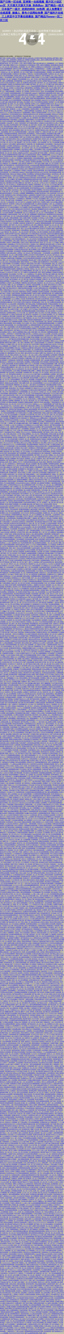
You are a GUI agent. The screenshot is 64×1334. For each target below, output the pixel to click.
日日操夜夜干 (60, 653)
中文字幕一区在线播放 (39, 198)
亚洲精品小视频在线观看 (24, 158)
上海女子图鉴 (37, 799)
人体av (19, 1270)
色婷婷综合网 (16, 1175)
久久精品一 (33, 722)
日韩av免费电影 (17, 116)
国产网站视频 (18, 773)
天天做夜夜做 (49, 557)
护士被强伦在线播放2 (41, 204)
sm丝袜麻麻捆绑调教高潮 (28, 70)
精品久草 (21, 416)
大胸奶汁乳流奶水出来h (41, 1210)
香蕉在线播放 (42, 1161)
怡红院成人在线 (31, 1052)
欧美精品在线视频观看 (27, 455)
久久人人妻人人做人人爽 (50, 319)
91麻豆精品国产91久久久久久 (35, 411)
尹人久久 (49, 205)
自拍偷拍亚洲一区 (9, 962)
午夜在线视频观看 (32, 1140)
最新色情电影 (13, 393)
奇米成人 (14, 435)
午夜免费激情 (31, 1198)
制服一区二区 (17, 904)
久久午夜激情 (34, 1017)
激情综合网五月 (21, 144)
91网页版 (33, 483)
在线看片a (61, 1180)
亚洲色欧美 (20, 1154)
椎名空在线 (53, 326)
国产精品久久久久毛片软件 (17, 679)
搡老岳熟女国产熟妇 (14, 939)
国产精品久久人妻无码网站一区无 (16, 107)
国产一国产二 (29, 562)
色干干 (48, 182)
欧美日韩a (51, 488)
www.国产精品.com (41, 1254)
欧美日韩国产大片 (42, 1013)
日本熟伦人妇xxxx (38, 334)
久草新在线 (33, 815)
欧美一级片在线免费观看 (40, 356)
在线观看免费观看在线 (46, 1046)
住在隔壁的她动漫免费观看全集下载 (36, 792)
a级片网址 (42, 593)
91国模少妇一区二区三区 (50, 513)
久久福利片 (46, 500)
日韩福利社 (25, 68)
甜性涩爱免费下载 (45, 976)
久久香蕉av (58, 780)
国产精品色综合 (43, 409)
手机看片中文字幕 (42, 235)
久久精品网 (22, 414)
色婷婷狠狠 (17, 160)
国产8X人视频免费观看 (35, 769)
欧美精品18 (23, 65)
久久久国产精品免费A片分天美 (32, 81)
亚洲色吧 (12, 204)
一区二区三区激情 (5, 286)
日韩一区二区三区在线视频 (51, 379)
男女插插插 (21, 528)
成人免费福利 (16, 283)
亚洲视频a (37, 88)
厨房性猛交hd (45, 751)
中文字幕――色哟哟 (7, 423)
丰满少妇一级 (21, 1113)
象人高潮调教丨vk (30, 644)
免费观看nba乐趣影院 (35, 246)
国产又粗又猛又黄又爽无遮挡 (21, 77)
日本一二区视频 (29, 816)
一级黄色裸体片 (21, 1066)
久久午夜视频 (54, 147)
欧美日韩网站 (43, 811)
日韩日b (55, 1117)
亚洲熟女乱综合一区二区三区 (14, 630)
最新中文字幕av (41, 70)
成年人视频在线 (39, 225)
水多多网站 (45, 767)
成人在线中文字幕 (13, 309)
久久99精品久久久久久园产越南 (19, 1141)
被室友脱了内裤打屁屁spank (50, 982)
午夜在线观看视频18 (32, 657)
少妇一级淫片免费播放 (46, 860)
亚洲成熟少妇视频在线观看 (32, 360)
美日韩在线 (47, 1245)
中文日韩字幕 (30, 414)
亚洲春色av (7, 576)
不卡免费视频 (38, 931)
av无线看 (26, 307)
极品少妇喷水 (24, 811)
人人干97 (16, 105)
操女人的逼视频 (36, 100)
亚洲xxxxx (15, 1073)
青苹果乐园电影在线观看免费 (31, 586)
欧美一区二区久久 (13, 588)
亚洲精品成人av (56, 346)
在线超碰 (25, 1180)
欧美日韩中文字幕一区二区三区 (44, 662)
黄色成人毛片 (44, 1038)
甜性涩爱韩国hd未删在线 (20, 1231)
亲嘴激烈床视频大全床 (47, 103)
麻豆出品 (13, 174)
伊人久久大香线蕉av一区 (11, 351)
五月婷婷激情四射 (37, 186)
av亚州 (11, 506)
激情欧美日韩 (51, 1161)
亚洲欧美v (16, 669)
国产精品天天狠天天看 (33, 664)
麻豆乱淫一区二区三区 (54, 353)
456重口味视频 (10, 1306)
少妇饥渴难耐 (4, 393)
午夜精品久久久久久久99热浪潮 (39, 151)
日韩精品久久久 (15, 281)
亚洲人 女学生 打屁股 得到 (47, 660)
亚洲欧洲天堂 (50, 780)
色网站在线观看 (40, 702)
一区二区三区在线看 (31, 1282)
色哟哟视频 (3, 550)
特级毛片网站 (37, 753)
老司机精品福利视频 (30, 175)
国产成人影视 (25, 1194)
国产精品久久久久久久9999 (10, 1305)
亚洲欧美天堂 (30, 223)
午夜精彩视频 (31, 725)
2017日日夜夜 (4, 418)
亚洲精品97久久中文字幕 (40, 604)
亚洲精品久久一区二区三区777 (22, 797)
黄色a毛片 (29, 611)
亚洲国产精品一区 (56, 857)
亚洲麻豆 (14, 79)
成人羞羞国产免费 (58, 72)
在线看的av (30, 274)
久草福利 (9, 283)
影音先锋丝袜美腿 (57, 221)
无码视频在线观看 (10, 697)
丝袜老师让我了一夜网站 (51, 1066)
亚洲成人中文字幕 (29, 321)
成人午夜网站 (24, 1305)
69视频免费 (31, 1157)
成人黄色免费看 (34, 226)
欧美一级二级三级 (53, 1090)
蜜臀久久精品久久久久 (22, 887)
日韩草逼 (45, 246)
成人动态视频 (4, 198)
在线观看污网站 (50, 200)
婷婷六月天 (28, 363)
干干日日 (54, 456)
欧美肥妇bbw (5, 1299)
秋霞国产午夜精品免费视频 (11, 1280)
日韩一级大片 (50, 593)
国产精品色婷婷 (43, 757)
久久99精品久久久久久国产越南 (33, 425)
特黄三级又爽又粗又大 (39, 63)
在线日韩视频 (6, 263)
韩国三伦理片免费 (10, 585)
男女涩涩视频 (4, 100)
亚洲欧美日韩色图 (44, 541)
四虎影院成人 (56, 318)
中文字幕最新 (24, 207)
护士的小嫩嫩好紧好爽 (30, 286)
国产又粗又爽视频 (42, 437)
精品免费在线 (20, 1117)
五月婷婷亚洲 (4, 314)
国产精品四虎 (16, 722)
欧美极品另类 (15, 390)
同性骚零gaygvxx (25, 177)
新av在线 (25, 116)
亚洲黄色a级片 (59, 530)
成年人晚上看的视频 (32, 532)
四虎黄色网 (24, 346)
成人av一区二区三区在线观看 (27, 126)
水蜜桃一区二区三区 (24, 393)
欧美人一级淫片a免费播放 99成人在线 (19, 332)
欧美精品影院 (14, 125)
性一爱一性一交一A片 (50, 613)
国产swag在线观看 (8, 651)
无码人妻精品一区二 (6, 311)
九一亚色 (15, 123)
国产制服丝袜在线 (21, 297)
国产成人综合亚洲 (38, 746)
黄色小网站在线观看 (6, 323)
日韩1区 (53, 781)
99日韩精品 (8, 1183)
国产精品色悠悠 (35, 699)
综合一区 (39, 750)
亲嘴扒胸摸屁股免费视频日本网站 (32, 974)
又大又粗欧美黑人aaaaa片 (30, 93)
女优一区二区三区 (10, 716)
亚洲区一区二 (44, 226)
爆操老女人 (30, 163)
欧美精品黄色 (51, 1168)
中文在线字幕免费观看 (53, 167)
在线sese (33, 256)
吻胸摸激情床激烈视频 (21, 913)
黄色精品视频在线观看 (12, 441)
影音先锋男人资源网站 (23, 362)
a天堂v (4, 546)
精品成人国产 (33, 260)
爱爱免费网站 (14, 557)
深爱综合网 (24, 233)
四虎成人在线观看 (31, 866)
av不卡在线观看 (10, 1324)
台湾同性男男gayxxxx (14, 485)
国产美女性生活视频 (48, 962)
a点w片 (25, 1076)
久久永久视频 (13, 1127)
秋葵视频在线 (34, 623)
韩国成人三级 (40, 1015)
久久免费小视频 (27, 537)
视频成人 (22, 1263)
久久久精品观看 (19, 567)
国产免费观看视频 (19, 121)
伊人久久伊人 (45, 269)
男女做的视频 (29, 1117)
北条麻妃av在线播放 (55, 950)
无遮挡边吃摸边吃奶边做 (30, 462)
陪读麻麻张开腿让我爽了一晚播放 (31, 370)
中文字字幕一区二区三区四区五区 (53, 161)
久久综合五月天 (18, 662)
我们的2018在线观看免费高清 (9, 915)
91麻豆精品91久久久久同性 (50, 804)
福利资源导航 (16, 1050)
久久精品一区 (4, 265)
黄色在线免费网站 (21, 762)
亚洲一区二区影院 (7, 1261)
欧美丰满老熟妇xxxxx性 (37, 188)
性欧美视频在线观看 (55, 172)
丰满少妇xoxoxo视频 (20, 686)
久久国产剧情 (34, 367)
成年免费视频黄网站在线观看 (38, 1004)
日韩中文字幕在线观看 (7, 1213)
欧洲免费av (8, 586)
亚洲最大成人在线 (47, 535)
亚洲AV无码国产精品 (45, 309)
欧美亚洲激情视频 (9, 544)
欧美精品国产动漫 (34, 913)
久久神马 (56, 1182)
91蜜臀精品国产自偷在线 (41, 836)
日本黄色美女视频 (26, 1201)
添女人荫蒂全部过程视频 (7, 730)
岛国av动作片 (10, 1303)
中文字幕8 (21, 727)
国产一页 (23, 406)
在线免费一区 (60, 992)
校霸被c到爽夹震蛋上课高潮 (55, 70)
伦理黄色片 (15, 74)
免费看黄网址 (42, 1104)
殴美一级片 (20, 228)
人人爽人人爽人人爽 (37, 894)
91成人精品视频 (45, 402)
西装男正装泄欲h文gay (9, 1215)
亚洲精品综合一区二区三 (9, 530)
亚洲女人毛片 (35, 103)
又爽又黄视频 (18, 254)
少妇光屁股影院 (36, 620)
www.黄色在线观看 (34, 637)
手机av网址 (54, 1164)
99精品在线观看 (27, 822)
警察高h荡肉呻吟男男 (7, 1312)
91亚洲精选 (6, 989)
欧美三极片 (39, 1022)
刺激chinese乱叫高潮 (11, 383)
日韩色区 (29, 284)
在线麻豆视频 (16, 681)
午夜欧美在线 (37, 671)
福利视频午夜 (44, 307)
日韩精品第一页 (44, 614)
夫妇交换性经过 (8, 330)
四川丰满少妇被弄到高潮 (47, 137)
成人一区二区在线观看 (31, 567)
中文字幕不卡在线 (58, 955)
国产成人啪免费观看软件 (7, 899)
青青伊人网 (12, 725)
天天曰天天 (17, 964)
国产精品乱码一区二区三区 (41, 771)
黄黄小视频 (60, 448)
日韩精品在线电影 (35, 535)
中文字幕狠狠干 (5, 486)
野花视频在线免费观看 (7, 267)
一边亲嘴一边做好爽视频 (52, 68)
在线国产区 (54, 182)
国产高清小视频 (42, 153)
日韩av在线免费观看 (49, 420)
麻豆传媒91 (48, 888)
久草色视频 (35, 363)
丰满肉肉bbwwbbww (38, 778)
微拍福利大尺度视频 (8, 762)
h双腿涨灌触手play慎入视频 (26, 674)
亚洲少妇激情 (49, 1176)
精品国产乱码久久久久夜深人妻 (22, 135)
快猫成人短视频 (21, 174)
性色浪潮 (12, 198)
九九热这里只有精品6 (11, 823)
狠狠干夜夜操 (25, 262)
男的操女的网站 (30, 1238)
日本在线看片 (49, 144)
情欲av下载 (31, 899)
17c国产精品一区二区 (9, 216)
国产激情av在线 (36, 253)
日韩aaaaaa (23, 390)
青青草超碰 (39, 448)
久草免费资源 (51, 1073)
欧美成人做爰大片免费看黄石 (38, 1241)
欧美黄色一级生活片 (6, 1231)
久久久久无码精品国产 (13, 969)
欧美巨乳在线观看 (5, 1110)
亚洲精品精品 (42, 574)
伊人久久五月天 (8, 442)
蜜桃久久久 (14, 657)
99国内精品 (7, 290)
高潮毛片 (13, 1278)
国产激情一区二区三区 (17, 989)
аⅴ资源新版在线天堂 (19, 874)
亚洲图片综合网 (59, 732)
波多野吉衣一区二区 (36, 692)
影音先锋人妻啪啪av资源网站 (51, 348)
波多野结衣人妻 (57, 174)
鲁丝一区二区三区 (45, 1129)
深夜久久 (22, 600)
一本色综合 (51, 153)
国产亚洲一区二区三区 (16, 225)
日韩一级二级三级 (23, 214)
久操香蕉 (54, 1196)
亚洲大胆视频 (53, 1206)
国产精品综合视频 (13, 808)
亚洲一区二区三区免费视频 (15, 490)
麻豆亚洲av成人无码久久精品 (40, 922)
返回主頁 (32, 41)
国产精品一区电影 (24, 161)
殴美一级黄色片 (34, 541)
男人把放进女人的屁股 (7, 795)
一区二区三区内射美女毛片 (41, 985)
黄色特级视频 (12, 1118)
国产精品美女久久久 (27, 938)
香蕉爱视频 (46, 774)
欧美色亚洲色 (30, 1284)
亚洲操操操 (20, 481)
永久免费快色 (4, 163)
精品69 (53, 230)
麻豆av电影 (34, 509)
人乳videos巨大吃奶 (50, 281)
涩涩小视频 (43, 776)
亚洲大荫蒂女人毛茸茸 (27, 1032)
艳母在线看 (51, 1087)
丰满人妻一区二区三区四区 (10, 191)
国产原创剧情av (5, 571)
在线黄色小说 (16, 542)
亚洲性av (7, 1296)
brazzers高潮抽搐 (50, 880)
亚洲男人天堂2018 (29, 254)
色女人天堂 (45, 1305)
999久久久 (35, 135)
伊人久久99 (3, 906)
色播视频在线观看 (7, 149)
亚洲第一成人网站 (24, 1008)
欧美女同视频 (34, 377)
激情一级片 (12, 548)
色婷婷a (47, 305)
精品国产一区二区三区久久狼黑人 (27, 142)
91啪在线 (53, 864)
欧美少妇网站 (17, 323)
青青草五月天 (46, 207)
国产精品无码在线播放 (18, 1052)
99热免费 (14, 683)
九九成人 (22, 420)
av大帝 (42, 667)
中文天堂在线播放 (5, 578)
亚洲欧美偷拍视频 (14, 876)
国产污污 (12, 132)
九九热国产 (49, 1133)
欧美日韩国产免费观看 (12, 504)
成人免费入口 (20, 982)
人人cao (14, 1096)
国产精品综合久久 (18, 629)
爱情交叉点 (30, 762)
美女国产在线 (5, 109)
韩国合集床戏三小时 (23, 718)
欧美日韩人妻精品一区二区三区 (54, 497)
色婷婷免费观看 (46, 685)
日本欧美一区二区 (23, 439)
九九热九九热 (53, 1013)
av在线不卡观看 (37, 569)
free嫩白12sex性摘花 (54, 219)
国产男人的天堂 (11, 1131)
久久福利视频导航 (44, 869)
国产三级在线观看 (29, 662)
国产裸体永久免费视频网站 (52, 795)
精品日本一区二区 (28, 514)
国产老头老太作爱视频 (23, 277)
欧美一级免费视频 (25, 1261)
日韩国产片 (38, 132)
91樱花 (37, 137)
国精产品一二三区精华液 (10, 841)
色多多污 (5, 144)
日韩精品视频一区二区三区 (40, 595)
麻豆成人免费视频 (10, 458)
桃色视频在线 (33, 925)
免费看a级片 (4, 704)
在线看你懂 (48, 395)
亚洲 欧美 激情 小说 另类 (36, 312)
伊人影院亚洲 (33, 574)
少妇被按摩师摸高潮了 (55, 446)
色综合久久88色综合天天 (42, 493)
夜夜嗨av (11, 699)
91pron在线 (48, 667)
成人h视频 (18, 658)
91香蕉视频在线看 (15, 93)
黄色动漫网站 (59, 91)
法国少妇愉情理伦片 (43, 262)
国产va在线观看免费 (11, 702)
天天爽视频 (46, 832)
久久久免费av (16, 298)
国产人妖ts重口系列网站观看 (49, 360)
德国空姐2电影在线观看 (25, 288)
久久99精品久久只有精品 (10, 1136)
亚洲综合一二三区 (5, 542)
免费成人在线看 (20, 1171)
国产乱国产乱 (58, 197)
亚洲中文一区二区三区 (49, 279)
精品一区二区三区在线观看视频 (38, 116)
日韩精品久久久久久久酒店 (8, 569)
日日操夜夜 (51, 653)
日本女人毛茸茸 (10, 1171)
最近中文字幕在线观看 (11, 1143)
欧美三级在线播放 (14, 130)
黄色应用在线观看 (18, 723)
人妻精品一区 (38, 1036)
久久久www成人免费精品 (55, 776)
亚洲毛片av (57, 1159)
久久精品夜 (28, 1322)
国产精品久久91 (38, 504)
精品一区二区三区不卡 (27, 130)
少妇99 (60, 932)
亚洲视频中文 (21, 284)
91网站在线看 (31, 476)
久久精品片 (59, 460)
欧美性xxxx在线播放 (45, 114)
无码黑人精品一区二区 (21, 75)
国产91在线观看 (47, 1255)
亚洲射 (3, 655)
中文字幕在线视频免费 (22, 1173)
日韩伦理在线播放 (55, 1305)
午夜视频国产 (19, 200)
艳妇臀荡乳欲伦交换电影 (11, 420)
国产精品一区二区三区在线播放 (43, 1224)
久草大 (57, 1191)
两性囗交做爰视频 (34, 197)
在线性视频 (8, 1198)
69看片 (47, 1092)
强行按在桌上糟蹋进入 (38, 607)
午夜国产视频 (22, 319)
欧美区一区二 (29, 1255)
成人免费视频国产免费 (28, 485)
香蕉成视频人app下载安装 (27, 365)
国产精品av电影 (31, 304)
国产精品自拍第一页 (39, 495)
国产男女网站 (9, 197)
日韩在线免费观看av (19, 407)
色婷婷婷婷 (20, 910)
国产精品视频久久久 (57, 548)
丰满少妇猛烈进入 (10, 82)
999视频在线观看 (54, 463)
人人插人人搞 (9, 1268)
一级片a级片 (32, 384)
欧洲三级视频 (35, 337)
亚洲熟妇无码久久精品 (13, 892)
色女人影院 (47, 467)
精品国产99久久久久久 (21, 1226)
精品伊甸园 (29, 172)
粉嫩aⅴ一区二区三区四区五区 (54, 1229)
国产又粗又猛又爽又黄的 (27, 105)
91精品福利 (28, 857)
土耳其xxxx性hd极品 (40, 697)
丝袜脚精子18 (53, 235)
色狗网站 (49, 72)
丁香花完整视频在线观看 (55, 878)
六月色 (19, 434)
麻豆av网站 (26, 576)
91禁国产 (18, 929)
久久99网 (47, 334)
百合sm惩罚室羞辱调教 (24, 548)
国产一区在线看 (40, 1198)
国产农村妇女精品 (47, 325)
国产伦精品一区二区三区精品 (21, 451)
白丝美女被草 (36, 548)
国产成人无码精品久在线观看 (33, 279)
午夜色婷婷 (22, 123)
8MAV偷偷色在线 (5, 1206)
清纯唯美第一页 (12, 592)
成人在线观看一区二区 (45, 142)
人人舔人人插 (41, 126)
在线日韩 (35, 472)
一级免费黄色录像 (32, 838)
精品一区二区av (33, 346)
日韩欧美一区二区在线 (30, 341)
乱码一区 (3, 681)
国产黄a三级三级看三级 (50, 274)
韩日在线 (18, 931)
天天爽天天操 (50, 84)
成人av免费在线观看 (23, 188)
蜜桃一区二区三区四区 (52, 163)
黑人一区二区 (43, 532)
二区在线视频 (8, 77)
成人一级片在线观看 (42, 895)
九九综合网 (20, 1148)
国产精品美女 (9, 686)
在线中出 (15, 957)
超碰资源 (19, 1076)
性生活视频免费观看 (26, 270)
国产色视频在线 (58, 850)
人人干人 (52, 460)
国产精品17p (36, 442)
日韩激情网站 (26, 109)
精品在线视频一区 (37, 284)
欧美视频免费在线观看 (29, 311)
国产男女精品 (46, 1183)
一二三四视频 (6, 1236)
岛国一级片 (32, 1280)
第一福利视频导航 (31, 1263)
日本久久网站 (56, 67)
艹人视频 (10, 527)
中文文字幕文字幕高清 (18, 622)
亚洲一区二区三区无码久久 (8, 184)
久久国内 (25, 581)
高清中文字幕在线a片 (32, 845)
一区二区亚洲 (25, 147)
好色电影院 (44, 1206)
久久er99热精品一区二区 (20, 398)
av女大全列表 (44, 172)
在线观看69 (11, 1101)
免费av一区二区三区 (39, 537)
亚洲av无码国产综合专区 (12, 233)
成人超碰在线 (14, 1008)
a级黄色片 (48, 411)
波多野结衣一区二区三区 (20, 506)
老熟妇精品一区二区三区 (41, 184)
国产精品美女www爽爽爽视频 (31, 1083)
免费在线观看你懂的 (22, 427)
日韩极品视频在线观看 (56, 77)
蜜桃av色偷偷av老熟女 (16, 739)
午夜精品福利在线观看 (15, 1018)
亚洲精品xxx (25, 1078)
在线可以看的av (5, 557)
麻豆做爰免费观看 (55, 151)
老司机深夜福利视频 (54, 481)
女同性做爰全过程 (57, 140)
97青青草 (8, 855)
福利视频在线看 (56, 483)
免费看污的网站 (58, 904)
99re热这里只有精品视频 (44, 221)
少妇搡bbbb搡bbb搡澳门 (20, 776)
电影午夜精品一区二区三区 (8, 597)
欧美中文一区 (20, 565)
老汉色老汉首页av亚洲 (25, 671)
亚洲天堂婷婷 (49, 822)
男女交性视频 (57, 838)
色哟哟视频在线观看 (32, 572)
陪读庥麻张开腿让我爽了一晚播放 (26, 713)
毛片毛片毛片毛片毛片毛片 (30, 602)
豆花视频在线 (46, 107)
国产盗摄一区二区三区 (35, 695)
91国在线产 (8, 776)
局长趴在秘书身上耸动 (22, 544)
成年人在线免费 (35, 449)
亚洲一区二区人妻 (45, 242)
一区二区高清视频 (43, 286)
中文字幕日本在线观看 (45, 318)
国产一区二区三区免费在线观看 (40, 578)
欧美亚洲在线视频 (15, 758)
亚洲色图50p (32, 750)
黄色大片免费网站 (18, 634)
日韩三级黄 (16, 240)
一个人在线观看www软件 (12, 987)
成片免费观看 (35, 1196)
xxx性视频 (45, 1050)
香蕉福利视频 (30, 1027)
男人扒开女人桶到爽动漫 (27, 685)
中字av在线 (24, 1329)
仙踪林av (10, 500)
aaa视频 (44, 910)
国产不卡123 (53, 226)
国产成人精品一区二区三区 (40, 994)
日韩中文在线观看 (18, 175)
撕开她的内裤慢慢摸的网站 (31, 590)
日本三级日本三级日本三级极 (31, 376)
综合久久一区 (13, 753)
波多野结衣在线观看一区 (13, 1045)
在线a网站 (24, 1292)
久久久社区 (11, 565)
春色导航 (17, 1213)
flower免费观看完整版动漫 (39, 86)
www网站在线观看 (56, 597)
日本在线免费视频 (38, 1031)
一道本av (56, 602)
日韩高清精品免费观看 (44, 328)
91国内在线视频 (30, 1294)
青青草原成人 (30, 1327)
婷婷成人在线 (48, 1032)
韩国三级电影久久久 (38, 822)
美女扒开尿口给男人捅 (49, 316)
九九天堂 (34, 1054)
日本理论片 (57, 1205)
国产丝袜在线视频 (46, 339)
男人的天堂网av (15, 604)
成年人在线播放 (12, 794)
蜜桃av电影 (13, 428)
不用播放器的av (40, 68)
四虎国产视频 (57, 667)
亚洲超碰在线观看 (53, 381)
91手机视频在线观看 (30, 655)
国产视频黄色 (34, 1229)
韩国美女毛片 (40, 497)
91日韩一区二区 (43, 1166)
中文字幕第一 (57, 427)
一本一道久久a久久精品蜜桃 (16, 788)
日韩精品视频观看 (41, 544)
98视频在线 (32, 168)
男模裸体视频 (57, 1238)
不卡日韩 (35, 611)
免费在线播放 (44, 434)
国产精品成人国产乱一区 (49, 430)
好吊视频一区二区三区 (29, 146)
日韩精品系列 (42, 925)
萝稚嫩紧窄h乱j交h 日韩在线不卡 (48, 209)
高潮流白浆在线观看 (53, 748)
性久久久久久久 (26, 432)
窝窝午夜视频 (56, 351)
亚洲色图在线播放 (31, 924)
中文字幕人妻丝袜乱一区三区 (53, 312)
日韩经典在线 (4, 934)
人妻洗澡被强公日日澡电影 (25, 990)
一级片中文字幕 (12, 476)
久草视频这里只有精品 (16, 672)
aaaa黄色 (35, 314)
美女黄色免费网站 (37, 189)
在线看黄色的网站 (34, 267)
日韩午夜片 (15, 852)
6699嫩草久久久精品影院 (53, 816)
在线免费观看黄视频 (27, 744)
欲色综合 (38, 1217)
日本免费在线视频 (44, 346)
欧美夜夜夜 (20, 1219)
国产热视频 (60, 845)
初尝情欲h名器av (9, 931)
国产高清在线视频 (35, 381)
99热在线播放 (54, 720)
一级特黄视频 (32, 823)
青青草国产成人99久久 (44, 704)
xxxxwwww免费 (34, 165)
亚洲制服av (18, 258)
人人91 (12, 425)
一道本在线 (30, 132)
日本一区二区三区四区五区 (35, 1164)
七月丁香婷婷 (59, 63)
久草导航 (39, 551)
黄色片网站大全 (27, 1029)
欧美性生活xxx (10, 297)
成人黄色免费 (11, 316)
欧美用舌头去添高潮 (26, 351)
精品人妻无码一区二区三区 (18, 355)
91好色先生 (15, 189)
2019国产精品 (55, 967)
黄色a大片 (55, 114)
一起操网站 (48, 850)
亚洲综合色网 (34, 973)
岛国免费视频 (47, 404)
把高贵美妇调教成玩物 (55, 862)
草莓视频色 (5, 1141)
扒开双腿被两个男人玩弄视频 (41, 892)
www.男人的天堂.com (57, 1029)
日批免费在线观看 (42, 240)
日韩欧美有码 (39, 827)
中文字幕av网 (59, 1189)
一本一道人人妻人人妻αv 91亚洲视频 (39, 355)
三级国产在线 (23, 823)
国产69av (3, 1133)
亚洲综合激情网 (17, 219)
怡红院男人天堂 (45, 326)
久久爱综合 (46, 929)
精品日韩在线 (28, 1094)
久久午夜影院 (25, 862)
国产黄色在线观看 (35, 216)
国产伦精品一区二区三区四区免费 (25, 895)
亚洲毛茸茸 (34, 614)
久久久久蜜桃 (6, 377)
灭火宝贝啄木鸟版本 (27, 931)
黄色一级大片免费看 (53, 105)
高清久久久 (41, 1282)
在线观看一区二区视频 (42, 729)
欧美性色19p (51, 1189)
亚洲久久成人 (35, 1247)
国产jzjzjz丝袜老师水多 (47, 562)
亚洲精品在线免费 (24, 829)
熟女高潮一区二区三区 (40, 1182)
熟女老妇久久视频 (27, 149)
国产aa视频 (52, 755)
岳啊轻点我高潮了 (49, 746)
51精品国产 (21, 119)
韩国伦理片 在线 (55, 370)
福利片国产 (59, 1087)
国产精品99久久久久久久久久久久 (46, 550)
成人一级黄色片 (13, 704)
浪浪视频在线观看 (26, 293)
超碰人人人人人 (26, 86)
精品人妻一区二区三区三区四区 (35, 295)
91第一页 (20, 435)
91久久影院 (55, 664)
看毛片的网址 (4, 225)
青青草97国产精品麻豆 (9, 211)
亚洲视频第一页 (36, 839)
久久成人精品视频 (17, 576)
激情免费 (5, 1176)
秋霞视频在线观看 (41, 304)
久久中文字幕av (51, 119)
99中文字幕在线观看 (52, 330)
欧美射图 (51, 377)
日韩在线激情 (36, 751)
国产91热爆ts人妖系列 (35, 1057)
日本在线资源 (14, 509)
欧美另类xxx (17, 897)
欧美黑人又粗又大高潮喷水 (14, 349)
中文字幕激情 (17, 311)
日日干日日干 (49, 957)
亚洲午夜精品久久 (56, 794)
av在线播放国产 (24, 226)
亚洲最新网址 (27, 112)
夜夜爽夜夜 (50, 63)
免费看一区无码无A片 (26, 850)
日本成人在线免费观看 (16, 560)
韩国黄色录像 (4, 548)
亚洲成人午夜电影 (44, 95)
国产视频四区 (13, 416)
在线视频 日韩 (27, 372)
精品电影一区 (9, 609)
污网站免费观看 (10, 91)
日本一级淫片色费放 (26, 63)
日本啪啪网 (38, 1127)
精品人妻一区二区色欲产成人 (44, 128)
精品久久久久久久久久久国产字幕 (24, 128)
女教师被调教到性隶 (41, 762)
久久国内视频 (6, 976)
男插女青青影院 (19, 804)
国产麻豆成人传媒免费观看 (36, 557)
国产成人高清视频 (47, 1061)
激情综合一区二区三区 (44, 911)
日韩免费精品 (25, 230)
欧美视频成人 (31, 133)
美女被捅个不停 (29, 102)
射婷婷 (54, 391)
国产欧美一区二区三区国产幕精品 (47, 82)
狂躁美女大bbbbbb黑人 (38, 876)
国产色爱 (60, 391)
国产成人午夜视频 (11, 470)
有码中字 (23, 1010)
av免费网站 (21, 657)
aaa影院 (37, 223)
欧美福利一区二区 (25, 67)
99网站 (18, 432)
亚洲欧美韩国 (37, 413)
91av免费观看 (40, 1280)
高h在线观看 (27, 525)
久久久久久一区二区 (15, 1003)
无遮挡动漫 (41, 456)
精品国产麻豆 (8, 110)
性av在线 (54, 95)
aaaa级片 (3, 1301)
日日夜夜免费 (10, 446)
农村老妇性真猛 (58, 256)
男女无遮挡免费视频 (40, 788)
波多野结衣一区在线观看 (11, 270)
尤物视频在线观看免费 (13, 757)
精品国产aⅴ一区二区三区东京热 (39, 465)
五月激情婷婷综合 (16, 341)
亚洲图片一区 (47, 783)
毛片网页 (44, 381)
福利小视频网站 (23, 1199)
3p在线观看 (19, 372)
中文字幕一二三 (22, 274)
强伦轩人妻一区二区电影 (49, 139)
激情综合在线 (21, 463)
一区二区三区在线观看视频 (28, 191)
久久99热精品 (52, 146)
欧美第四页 (9, 822)
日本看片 (56, 1025)
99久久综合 (37, 741)
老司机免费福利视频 (32, 843)
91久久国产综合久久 (46, 337)
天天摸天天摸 (21, 532)
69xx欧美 (13, 277)
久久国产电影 (27, 569)
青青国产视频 (4, 388)
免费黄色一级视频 (17, 1178)
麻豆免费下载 (38, 990)
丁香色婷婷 (11, 1062)
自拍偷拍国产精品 (44, 567)
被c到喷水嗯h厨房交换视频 (22, 593)
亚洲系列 (40, 1138)
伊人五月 (27, 1148)
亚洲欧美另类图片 (57, 272)
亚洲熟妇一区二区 (5, 79)
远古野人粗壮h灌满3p (47, 197)
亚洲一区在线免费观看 (49, 149)
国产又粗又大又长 (19, 866)
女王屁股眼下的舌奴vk (53, 495)
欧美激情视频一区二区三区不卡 (29, 391)
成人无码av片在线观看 (7, 541)
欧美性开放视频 (19, 363)
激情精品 (29, 985)
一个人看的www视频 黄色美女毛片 (49, 469)
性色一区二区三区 (56, 560)
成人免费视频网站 (57, 485)
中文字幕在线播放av (22, 785)
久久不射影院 (20, 460)
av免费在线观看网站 (46, 1247)
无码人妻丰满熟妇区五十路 (35, 453)
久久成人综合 (4, 262)
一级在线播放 (4, 132)
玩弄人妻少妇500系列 (40, 528)
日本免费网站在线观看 (21, 729)
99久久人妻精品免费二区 (49, 1082)
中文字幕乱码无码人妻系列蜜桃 (42, 351)
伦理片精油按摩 (46, 263)
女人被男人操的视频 (51, 1303)
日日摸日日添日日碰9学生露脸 (37, 390)
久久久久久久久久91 (22, 507)
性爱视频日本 (23, 704)
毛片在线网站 (16, 263)
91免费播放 (30, 174)
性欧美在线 (21, 1238)
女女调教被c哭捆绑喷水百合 (42, 251)
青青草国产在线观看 (42, 1312)
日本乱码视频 (38, 1213)
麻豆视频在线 (11, 516)
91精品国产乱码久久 (47, 1083)
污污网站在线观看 (11, 469)
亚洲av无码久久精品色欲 (44, 625)
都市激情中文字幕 (32, 469)
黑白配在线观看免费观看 (36, 908)
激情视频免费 (50, 702)
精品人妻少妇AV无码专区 (28, 969)
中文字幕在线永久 (45, 109)
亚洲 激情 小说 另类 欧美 (39, 332)
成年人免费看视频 (7, 81)
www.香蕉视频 (4, 1078)
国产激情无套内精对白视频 (47, 79)
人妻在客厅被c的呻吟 (19, 1198)
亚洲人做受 (19, 655)
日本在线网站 (13, 1238)
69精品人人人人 (38, 404)
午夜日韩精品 (26, 658)
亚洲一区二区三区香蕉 (12, 1054)
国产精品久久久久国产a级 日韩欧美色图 (18, 140)
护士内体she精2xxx (55, 1252)
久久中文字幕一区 (22, 312)
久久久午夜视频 (36, 1259)
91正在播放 (12, 274)
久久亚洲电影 (52, 528)
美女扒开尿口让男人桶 (10, 660)
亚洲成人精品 (56, 1255)
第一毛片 (51, 490)
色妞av (20, 386)
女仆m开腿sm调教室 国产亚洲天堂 (35, 228)
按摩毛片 (17, 609)
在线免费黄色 (4, 256)
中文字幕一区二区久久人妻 (8, 142)
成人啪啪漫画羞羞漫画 (46, 135)
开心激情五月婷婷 (48, 1285)
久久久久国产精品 (31, 651)
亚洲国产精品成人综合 (42, 130)
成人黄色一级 (13, 623)
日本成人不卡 (11, 792)
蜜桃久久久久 (14, 65)
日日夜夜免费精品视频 (22, 730)
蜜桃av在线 (56, 902)
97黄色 (42, 586)
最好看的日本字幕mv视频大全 (15, 182)
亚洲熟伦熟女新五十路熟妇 (25, 184)
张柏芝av (9, 816)
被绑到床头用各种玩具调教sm (35, 558)
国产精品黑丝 (26, 205)
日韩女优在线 (17, 607)
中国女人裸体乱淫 (15, 1203)
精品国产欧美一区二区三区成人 (9, 63)
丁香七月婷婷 (25, 181)
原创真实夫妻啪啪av (12, 1301)
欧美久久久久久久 (23, 918)
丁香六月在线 (20, 1331)
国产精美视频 (55, 938)
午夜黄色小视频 (54, 1038)
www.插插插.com (5, 341)
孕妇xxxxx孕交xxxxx (34, 639)
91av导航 (5, 1150)
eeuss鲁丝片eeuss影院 (12, 955)
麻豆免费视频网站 (9, 96)
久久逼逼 (11, 314)
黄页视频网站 (59, 1068)
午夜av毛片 (53, 465)
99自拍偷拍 (47, 846)
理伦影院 (55, 785)
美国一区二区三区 (52, 678)
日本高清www (17, 579)
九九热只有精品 (11, 655)
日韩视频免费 (26, 100)
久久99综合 (40, 648)
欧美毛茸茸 (14, 1206)
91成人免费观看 (55, 423)
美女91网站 (32, 855)
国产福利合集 (6, 161)
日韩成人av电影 (56, 699)
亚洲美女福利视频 (36, 161)
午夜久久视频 (18, 830)
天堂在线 (31, 785)
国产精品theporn (40, 816)
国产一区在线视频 (9, 326)
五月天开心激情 (33, 297)
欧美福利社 (49, 607)
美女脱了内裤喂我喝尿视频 (22, 701)
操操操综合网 (55, 801)
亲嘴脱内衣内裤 (46, 688)
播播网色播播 (46, 154)
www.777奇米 (26, 787)
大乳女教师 (12, 144)
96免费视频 (45, 160)
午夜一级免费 (10, 427)
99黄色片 (33, 917)
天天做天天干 (43, 377)
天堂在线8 (45, 490)
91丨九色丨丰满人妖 (30, 247)
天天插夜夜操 (10, 535)
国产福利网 (8, 219)
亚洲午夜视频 (48, 787)
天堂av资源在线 (30, 1108)
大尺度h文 (58, 244)
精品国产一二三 (45, 1327)
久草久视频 (16, 370)
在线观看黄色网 (33, 811)
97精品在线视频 (53, 304)
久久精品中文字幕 (13, 600)
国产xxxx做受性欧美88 (29, 154)
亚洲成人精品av (59, 1240)
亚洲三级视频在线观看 (43, 1101)
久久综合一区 (32, 704)
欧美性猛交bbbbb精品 (49, 672)
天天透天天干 (12, 664)
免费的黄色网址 (36, 490)
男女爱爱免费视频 (32, 444)
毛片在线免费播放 (40, 119)
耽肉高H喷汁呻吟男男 (7, 449)
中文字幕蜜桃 (27, 953)
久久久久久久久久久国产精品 (12, 237)
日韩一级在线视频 (48, 125)
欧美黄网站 (36, 1270)
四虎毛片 (58, 537)
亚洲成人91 (11, 84)
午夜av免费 (12, 1289)
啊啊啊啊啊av (30, 193)
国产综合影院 (10, 372)
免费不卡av (43, 353)
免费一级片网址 (59, 363)
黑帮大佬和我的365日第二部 (29, 757)
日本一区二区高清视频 (38, 592)
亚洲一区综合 (5, 509)
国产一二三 (53, 160)
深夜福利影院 (35, 1045)
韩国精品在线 (6, 1319)
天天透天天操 (30, 137)
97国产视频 (29, 72)
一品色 (26, 883)
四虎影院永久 (17, 146)
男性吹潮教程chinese (55, 246)
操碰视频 (26, 511)
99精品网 (44, 1162)
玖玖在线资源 (55, 207)
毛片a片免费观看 (25, 441)
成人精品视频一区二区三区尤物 (11, 300)
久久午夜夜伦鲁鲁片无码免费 (22, 167)
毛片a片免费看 (30, 550)
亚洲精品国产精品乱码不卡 (31, 650)
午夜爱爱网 (47, 534)
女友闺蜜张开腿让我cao (36, 1277)
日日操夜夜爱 (58, 1224)
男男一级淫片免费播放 (43, 65)
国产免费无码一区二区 (30, 318)
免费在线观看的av (43, 398)
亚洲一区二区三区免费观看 (37, 330)
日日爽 (12, 1147)
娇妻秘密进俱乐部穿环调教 (13, 860)
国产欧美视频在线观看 (16, 502)
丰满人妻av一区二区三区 (51, 1078)
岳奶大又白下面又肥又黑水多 (51, 277)
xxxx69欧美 (34, 205)
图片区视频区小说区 (35, 249)
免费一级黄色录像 (47, 820)
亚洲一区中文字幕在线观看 (35, 609)
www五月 (44, 100)
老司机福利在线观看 (37, 583)
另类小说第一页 (25, 922)
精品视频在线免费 (38, 795)
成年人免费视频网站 (47, 980)
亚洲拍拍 (36, 1227)
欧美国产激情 (50, 228)
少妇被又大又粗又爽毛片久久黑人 (49, 123)
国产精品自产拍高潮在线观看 (44, 1236)
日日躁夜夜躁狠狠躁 (40, 72)
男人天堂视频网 (28, 1224)
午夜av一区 (3, 706)
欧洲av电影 (30, 1131)
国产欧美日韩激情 (10, 910)
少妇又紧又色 (24, 564)
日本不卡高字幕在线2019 (26, 915)
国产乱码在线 (45, 637)
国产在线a (20, 102)
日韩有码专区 (5, 114)
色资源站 (32, 1015)
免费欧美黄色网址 (26, 771)
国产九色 (47, 456)
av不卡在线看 (5, 93)
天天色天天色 (13, 973)
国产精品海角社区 (9, 165)
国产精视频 (19, 179)
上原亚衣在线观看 (16, 971)
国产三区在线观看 (58, 309)
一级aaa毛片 (9, 950)
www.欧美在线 (37, 834)
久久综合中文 (9, 272)
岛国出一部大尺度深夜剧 (22, 932)
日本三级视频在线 (13, 168)
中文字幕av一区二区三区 (43, 485)
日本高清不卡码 (57, 260)
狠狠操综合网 (57, 1270)
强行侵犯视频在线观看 (33, 276)
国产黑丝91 (8, 135)
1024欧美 (42, 1187)
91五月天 (20, 1254)
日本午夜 (31, 902)
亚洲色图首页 (53, 239)
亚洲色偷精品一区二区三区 (55, 1097)
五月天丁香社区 (28, 516)
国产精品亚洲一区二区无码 (56, 1004)
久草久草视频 (49, 218)
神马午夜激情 (44, 362)
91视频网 (22, 193)
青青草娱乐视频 (54, 362)
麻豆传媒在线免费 (47, 249)
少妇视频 (5, 790)
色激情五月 (29, 528)
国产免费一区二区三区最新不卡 (25, 497)
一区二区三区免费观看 (46, 718)
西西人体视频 (6, 1255)
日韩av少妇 (19, 204)
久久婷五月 (31, 1329)
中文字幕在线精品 (26, 834)
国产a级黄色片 (4, 1055)
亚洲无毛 (33, 932)
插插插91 (57, 1064)
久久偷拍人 (40, 156)
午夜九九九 (12, 1270)
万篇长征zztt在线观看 (15, 525)
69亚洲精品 (14, 119)
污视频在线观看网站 (26, 1213)
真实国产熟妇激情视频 (45, 435)
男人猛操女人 (57, 506)
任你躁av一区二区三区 (55, 620)
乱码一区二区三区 (17, 344)
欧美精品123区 (43, 862)
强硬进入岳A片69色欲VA (36, 479)
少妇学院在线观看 (48, 1329)
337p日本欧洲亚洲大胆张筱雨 (32, 258)
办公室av (58, 509)
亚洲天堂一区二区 (37, 525)
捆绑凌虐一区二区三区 (21, 384)
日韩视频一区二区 (5, 622)
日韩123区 (46, 179)
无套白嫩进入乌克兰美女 (33, 290)
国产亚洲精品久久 (57, 1331)
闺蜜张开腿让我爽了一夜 (12, 342)
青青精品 (25, 386)
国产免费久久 (8, 908)
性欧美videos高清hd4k (31, 1062)
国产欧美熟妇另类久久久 (45, 579)
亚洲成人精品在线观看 (30, 409)
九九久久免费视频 (48, 887)
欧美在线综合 (54, 716)
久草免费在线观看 (20, 444)
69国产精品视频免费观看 (37, 98)
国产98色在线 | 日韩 (36, 181)
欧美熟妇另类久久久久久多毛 (44, 1268)
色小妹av (11, 574)
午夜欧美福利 (31, 406)
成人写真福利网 (7, 723)
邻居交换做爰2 (19, 960)
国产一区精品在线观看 (38, 342)
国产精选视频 (32, 437)
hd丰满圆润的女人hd (6, 859)
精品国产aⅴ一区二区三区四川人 (38, 564)
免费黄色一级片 (40, 397)
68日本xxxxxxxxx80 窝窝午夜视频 (30, 802)
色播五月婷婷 (35, 77)
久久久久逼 (29, 1285)
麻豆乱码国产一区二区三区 (48, 1175)
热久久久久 (28, 565)
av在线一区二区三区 (19, 950)
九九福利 (9, 581)
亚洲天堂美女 (25, 790)
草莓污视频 (31, 686)
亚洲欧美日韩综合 (41, 632)
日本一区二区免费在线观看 (21, 151)
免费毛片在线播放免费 (30, 272)
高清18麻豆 (10, 495)
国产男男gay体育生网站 (38, 873)
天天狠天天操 (49, 335)
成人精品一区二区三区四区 (16, 103)
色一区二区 (31, 1071)
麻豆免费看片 (56, 297)
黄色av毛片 (24, 240)
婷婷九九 (61, 290)
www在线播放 (19, 1264)
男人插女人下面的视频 (7, 804)
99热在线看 (42, 509)
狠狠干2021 (14, 864)
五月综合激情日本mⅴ (16, 114)
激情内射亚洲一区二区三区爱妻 (45, 1108)
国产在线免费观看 (50, 946)
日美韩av (37, 1266)
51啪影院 (21, 256)
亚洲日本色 (25, 688)
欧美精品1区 (12, 497)
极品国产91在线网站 (49, 695)
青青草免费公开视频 (10, 1205)
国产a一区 (58, 764)
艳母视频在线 (5, 959)
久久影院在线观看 (51, 523)
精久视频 (22, 1285)
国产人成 (58, 276)
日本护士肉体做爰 (7, 121)
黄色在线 (33, 177)
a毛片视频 (46, 551)
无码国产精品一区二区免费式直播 (33, 349)
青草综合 (30, 74)
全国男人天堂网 (31, 1113)
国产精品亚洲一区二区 (13, 922)
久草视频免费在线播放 (13, 755)
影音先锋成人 (14, 67)
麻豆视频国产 (45, 449)
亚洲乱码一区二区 (53, 74)
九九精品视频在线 (40, 105)
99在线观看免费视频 (49, 750)
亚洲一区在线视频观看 (48, 91)
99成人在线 (45, 413)
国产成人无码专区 (6, 994)
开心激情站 (38, 274)
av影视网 (54, 939)
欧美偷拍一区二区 (52, 314)
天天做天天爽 (38, 546)
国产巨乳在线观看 (22, 1090)
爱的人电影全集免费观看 (9, 1168)
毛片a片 (56, 175)
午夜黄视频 (52, 1312)
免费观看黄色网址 (29, 1254)
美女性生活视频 (35, 339)
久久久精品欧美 (55, 400)
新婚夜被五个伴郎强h (43, 96)
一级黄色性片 (10, 334)
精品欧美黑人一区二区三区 (50, 290)
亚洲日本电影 (34, 1187)
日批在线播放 (12, 1254)
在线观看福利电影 (7, 593)
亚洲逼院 (59, 583)
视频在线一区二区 (21, 736)
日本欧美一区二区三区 (22, 89)
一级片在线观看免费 (35, 1064)
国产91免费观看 (22, 453)
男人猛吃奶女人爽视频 (7, 400)
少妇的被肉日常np (9, 432)
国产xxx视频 (24, 281)
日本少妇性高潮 (51, 193)
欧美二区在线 (5, 1069)
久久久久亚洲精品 (10, 421)
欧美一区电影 (41, 952)
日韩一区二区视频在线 (56, 204)
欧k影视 (31, 506)
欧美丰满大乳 (50, 539)
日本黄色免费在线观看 (41, 74)
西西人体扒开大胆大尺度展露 (16, 1287)
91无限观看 (16, 98)
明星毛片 (36, 402)
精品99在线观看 (7, 878)
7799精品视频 (15, 242)
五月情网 (9, 146)
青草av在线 (52, 434)
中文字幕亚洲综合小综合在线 (37, 233)
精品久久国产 (42, 1169)
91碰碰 (60, 182)
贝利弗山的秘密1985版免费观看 (16, 411)
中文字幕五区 (42, 297)
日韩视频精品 (56, 411)
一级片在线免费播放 (54, 990)
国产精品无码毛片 (11, 288)
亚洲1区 (18, 535)
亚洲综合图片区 (27, 746)
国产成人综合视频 (50, 558)
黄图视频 (29, 198)
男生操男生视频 (53, 616)
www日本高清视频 (48, 1220)
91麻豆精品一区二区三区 (32, 358)
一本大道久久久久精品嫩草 (36, 709)
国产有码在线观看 (57, 223)
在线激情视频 (50, 537)
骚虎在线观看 (4, 739)
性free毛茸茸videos (12, 760)
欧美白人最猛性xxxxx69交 (21, 153)
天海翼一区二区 (52, 258)
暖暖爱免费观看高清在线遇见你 (49, 165)
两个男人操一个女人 (55, 636)
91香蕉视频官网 (22, 585)
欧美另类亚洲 (42, 1039)
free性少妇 (11, 1243)
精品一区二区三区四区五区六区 (54, 479)
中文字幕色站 (43, 1264)
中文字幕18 (39, 571)
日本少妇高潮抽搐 (47, 809)
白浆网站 (53, 374)
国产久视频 (27, 337)
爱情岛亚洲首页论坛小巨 (30, 114)
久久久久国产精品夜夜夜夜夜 (35, 335)
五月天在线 (29, 1319)
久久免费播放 (7, 1155)
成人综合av (21, 644)
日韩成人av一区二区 (7, 72)
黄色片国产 (26, 734)
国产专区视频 (53, 1057)
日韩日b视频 (22, 660)
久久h (46, 1015)
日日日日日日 (8, 456)
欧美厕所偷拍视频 (21, 132)
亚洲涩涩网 (50, 643)
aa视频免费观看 (32, 553)
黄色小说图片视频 (25, 218)
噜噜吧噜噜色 (33, 1169)
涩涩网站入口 (44, 1227)
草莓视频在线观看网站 (18, 295)
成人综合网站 (59, 386)
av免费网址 (44, 802)
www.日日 (32, 729)
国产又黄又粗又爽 (53, 437)
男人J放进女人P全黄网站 (26, 1143)
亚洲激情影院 (24, 557)
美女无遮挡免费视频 (51, 170)
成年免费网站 (48, 349)
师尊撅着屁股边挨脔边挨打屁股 (33, 179)
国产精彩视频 (37, 1010)
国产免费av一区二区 (26, 808)
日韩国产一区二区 (33, 1308)
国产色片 (27, 435)
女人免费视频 (13, 163)
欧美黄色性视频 (30, 571)
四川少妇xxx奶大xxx (36, 265)
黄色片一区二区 (14, 564)
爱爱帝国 (18, 84)
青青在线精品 (36, 1043)
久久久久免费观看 (31, 1039)
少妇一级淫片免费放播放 (28, 755)
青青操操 (8, 189)
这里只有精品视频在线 (18, 239)
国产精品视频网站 (36, 277)
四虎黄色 (41, 1229)
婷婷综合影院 (22, 133)
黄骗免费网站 (34, 718)
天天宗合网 (55, 706)
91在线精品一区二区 (41, 110)
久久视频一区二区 (26, 117)
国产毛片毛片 (16, 328)
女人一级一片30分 (32, 79)
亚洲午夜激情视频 (21, 962)
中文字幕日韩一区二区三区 (49, 407)
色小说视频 (23, 504)
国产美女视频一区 (50, 709)
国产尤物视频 (46, 799)
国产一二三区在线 (50, 156)
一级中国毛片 (5, 365)
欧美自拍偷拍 (38, 846)
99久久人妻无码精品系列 (24, 139)
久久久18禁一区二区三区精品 (20, 1241)
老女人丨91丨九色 (6, 957)
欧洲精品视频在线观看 (9, 269)
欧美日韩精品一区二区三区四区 (46, 311)
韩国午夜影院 (11, 818)
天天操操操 (38, 906)
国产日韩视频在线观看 (32, 960)
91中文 (26, 200)
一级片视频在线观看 (23, 1159)
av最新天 (61, 634)
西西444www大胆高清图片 (42, 938)
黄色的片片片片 (55, 799)
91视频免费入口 (39, 627)
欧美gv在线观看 (42, 177)
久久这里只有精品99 (31, 634)
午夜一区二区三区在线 (33, 407)
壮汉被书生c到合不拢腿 (36, 237)
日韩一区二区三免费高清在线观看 (51, 302)
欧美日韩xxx (20, 1108)
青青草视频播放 (14, 774)
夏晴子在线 (24, 478)
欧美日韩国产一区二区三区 (12, 862)
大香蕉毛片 (37, 75)
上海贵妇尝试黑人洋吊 (34, 1324)
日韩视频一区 (16, 1122)
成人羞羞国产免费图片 (44, 483)
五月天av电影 (25, 265)
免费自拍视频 (35, 362)
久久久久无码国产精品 (21, 197)
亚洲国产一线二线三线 (49, 502)
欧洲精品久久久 (16, 578)
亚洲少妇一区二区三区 (52, 1041)
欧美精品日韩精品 (22, 195)
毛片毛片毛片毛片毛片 (23, 244)
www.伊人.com (12, 550)
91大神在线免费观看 (37, 1120)
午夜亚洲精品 (6, 583)
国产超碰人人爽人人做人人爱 (52, 432)
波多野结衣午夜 (57, 395)
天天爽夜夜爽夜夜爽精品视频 (45, 323)
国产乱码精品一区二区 (53, 723)
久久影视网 (41, 758)
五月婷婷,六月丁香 (56, 913)
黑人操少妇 (13, 232)
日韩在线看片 (56, 328)
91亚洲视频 (14, 1061)
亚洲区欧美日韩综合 (15, 648)
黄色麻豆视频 (49, 553)
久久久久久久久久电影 (42, 720)
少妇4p (54, 1306)
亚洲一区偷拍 (17, 941)
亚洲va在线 (37, 744)
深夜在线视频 (26, 620)
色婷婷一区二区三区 (42, 460)
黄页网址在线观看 (43, 291)
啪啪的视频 (30, 1185)
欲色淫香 (58, 1022)
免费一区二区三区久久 (43, 1315)
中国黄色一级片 (41, 458)
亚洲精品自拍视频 (30, 632)
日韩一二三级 (13, 386)
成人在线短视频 (29, 989)
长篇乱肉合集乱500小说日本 (48, 344)
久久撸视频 (52, 934)
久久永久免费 (44, 77)
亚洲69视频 (7, 1115)
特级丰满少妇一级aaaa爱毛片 (15, 780)
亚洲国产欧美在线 (40, 193)
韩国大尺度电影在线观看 (39, 112)
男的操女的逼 (58, 1126)
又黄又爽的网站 (17, 110)
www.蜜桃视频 (6, 1041)
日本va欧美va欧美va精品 (23, 326)
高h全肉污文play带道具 (42, 298)
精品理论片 (50, 499)
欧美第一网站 (25, 98)
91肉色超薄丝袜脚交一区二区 (32, 502)
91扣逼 (23, 298)
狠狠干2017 (7, 683)
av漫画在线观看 (23, 841)
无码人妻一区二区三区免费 (37, 523)
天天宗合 (37, 785)
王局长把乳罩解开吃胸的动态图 (51, 871)
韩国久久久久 (55, 813)
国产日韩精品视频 (29, 806)
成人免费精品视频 (57, 293)
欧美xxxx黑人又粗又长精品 (32, 560)
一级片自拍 (46, 546)
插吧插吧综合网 (46, 293)
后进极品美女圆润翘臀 (55, 811)
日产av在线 (41, 1301)
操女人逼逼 (23, 873)
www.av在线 (33, 153)
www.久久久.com (53, 442)
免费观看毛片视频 (15, 1083)
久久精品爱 (42, 205)
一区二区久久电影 (14, 265)
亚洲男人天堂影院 (23, 973)
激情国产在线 (51, 527)
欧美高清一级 (20, 783)
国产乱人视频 (13, 1150)
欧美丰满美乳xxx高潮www (51, 525)
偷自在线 (30, 504)
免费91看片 (18, 1303)
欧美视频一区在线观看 (14, 251)
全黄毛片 (32, 281)
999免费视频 (53, 288)
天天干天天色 (25, 513)
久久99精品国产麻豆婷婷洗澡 (41, 1219)
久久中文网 (51, 100)
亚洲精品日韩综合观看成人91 (18, 869)
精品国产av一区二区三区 (39, 219)
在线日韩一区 (31, 144)
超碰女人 (28, 534)
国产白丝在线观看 (47, 427)
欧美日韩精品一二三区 (42, 1099)
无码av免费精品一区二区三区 (19, 379)
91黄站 (9, 398)
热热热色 (44, 1080)
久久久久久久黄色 (19, 711)
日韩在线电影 (33, 758)
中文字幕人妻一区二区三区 (22, 616)
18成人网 (29, 595)
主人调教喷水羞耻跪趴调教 (35, 967)
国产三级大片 (26, 607)
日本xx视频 (19, 516)
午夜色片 (46, 425)
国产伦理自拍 (50, 1263)
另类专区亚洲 (53, 240)
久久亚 (14, 307)
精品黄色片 (22, 985)
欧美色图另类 (30, 298)
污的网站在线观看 (10, 708)
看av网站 (34, 209)
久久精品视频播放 (7, 643)
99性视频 (59, 1161)
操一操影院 (13, 1182)
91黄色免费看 (39, 395)
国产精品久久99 (42, 1003)
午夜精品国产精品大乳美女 (46, 941)
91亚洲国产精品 (35, 307)
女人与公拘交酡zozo (46, 890)
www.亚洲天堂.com (56, 576)
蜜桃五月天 (21, 683)
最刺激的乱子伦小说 (14, 353)
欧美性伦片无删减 (40, 1185)
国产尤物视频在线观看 (16, 321)
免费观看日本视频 (7, 653)
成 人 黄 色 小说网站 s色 (38, 1097)
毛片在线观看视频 (14, 513)
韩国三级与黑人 (27, 334)
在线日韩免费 (16, 293)
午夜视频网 (37, 1206)
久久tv (39, 247)
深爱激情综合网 (50, 421)
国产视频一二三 (23, 470)
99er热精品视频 (8, 75)
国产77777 (53, 681)
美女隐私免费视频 (54, 604)
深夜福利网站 (29, 88)
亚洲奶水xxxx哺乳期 (27, 348)
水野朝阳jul (57, 342)
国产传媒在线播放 (29, 474)
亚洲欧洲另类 (16, 1115)
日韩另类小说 (13, 1199)
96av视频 (5, 1075)
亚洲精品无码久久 (54, 116)
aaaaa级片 (8, 116)
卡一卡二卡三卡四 (42, 755)
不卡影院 (25, 237)
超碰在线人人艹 (5, 809)
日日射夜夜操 (41, 384)
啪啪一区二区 (12, 284)
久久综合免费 (12, 304)
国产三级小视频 (5, 65)
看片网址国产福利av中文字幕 (44, 521)
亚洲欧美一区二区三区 (55, 86)
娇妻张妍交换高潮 (58, 823)
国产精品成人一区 (12, 936)
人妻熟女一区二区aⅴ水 (24, 253)
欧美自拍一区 (39, 1212)
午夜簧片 (40, 1068)
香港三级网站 (41, 1069)
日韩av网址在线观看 (22, 216)
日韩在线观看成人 (7, 737)
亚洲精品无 (32, 448)
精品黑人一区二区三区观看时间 (14, 901)
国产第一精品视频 (17, 286)
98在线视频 (22, 967)
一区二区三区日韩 (52, 542)
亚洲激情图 (54, 1183)
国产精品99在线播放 (41, 686)
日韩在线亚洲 (9, 384)
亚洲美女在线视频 (20, 1101)
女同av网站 (41, 421)
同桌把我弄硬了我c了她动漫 (43, 321)
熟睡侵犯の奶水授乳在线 (47, 244)
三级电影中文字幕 (36, 1008)
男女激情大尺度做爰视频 (30, 773)
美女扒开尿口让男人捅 (53, 873)
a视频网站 (11, 932)
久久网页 (29, 472)
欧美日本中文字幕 (5, 852)
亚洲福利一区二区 (35, 428)
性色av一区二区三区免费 (41, 1111)
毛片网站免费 (4, 1099)
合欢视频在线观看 (22, 325)
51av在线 (11, 1134)
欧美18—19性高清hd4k (9, 1043)
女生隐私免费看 (54, 866)
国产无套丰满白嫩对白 (49, 1115)
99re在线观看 (12, 453)
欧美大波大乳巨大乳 (56, 372)
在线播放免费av (11, 312)
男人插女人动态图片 (36, 887)
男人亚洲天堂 (27, 314)
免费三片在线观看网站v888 (10, 769)
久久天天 (47, 894)
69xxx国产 (8, 820)
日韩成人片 (8, 1025)
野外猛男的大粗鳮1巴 (15, 374)
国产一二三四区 (31, 950)
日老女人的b (44, 616)
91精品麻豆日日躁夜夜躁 (12, 181)
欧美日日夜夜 (22, 492)
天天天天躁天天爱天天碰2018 (22, 302)
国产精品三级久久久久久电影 (23, 442)
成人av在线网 (19, 511)
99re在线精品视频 (40, 1284)
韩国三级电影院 (29, 481)
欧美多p (12, 599)
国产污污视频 (26, 578)
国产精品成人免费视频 (46, 602)
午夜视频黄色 (39, 467)
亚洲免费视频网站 (49, 406)
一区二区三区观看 (5, 295)
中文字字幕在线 (5, 562)
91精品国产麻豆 (23, 637)
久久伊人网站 (53, 88)
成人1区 (43, 1133)
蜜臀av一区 (39, 406)
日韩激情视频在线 (16, 514)
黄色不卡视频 (25, 84)
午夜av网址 (14, 1120)
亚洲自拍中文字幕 (56, 567)
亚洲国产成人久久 (19, 618)
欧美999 (24, 665)
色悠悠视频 (34, 593)
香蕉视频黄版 (18, 81)
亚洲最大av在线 (29, 1220)
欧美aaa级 (59, 406)
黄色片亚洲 (45, 370)
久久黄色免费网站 (52, 697)
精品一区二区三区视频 (33, 667)
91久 (39, 202)
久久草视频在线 (24, 588)
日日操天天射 (17, 639)
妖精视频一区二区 (10, 1250)
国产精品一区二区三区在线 (9, 553)
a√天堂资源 (20, 627)
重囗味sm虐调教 (43, 463)
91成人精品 (42, 462)
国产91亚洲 (20, 458)
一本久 (37, 474)
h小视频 (29, 413)
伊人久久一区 (4, 374)
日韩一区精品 (12, 706)
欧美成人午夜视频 (52, 518)
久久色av (49, 899)
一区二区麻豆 (24, 309)
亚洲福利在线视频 (27, 251)
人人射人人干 (16, 205)
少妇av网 (9, 123)
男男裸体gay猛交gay (8, 335)
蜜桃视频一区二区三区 (21, 400)
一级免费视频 (59, 692)
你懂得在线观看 (12, 214)
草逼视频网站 (12, 990)
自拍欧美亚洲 (14, 246)
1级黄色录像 (11, 258)
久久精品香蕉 (50, 655)
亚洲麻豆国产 (13, 472)
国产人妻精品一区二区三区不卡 (19, 486)
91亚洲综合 (4, 1273)
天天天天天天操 (50, 168)
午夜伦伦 (40, 823)
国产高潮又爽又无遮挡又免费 (37, 641)
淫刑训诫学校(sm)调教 (10, 126)
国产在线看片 (47, 265)
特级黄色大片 (49, 897)
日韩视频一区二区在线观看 (36, 1076)
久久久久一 (12, 1066)
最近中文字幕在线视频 (20, 606)
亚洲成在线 (12, 360)
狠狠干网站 (34, 829)
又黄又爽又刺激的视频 (18, 571)
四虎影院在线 (42, 214)
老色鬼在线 (54, 892)
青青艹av (22, 137)
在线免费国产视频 (28, 830)
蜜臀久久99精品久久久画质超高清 (41, 67)
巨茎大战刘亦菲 (48, 365)
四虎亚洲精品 (50, 694)
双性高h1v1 (27, 1252)
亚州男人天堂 (17, 586)
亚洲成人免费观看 (32, 291)
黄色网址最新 (21, 625)
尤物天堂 (45, 132)
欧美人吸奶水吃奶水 (29, 880)
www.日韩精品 (18, 825)
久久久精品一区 (48, 948)
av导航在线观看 (58, 321)
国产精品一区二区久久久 (37, 84)
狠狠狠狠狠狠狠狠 (46, 223)
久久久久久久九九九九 (18, 290)
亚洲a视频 (33, 1306)
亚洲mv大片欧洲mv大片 (29, 579)
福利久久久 (6, 787)
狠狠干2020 (6, 376)
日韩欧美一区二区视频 (22, 91)
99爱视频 (56, 1062)
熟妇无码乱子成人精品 (34, 263)
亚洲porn (38, 1294)
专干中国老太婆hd (32, 123)
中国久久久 (60, 112)
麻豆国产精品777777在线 (52, 1141)
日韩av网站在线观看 (56, 291)
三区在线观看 (20, 539)
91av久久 (43, 945)
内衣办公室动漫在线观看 (15, 1162)
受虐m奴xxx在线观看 (49, 581)
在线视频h (3, 358)
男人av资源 (38, 832)
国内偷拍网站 (51, 1169)
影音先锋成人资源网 (24, 778)
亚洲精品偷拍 (40, 144)
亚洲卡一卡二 (13, 1212)
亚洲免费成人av (52, 867)
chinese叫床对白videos (23, 483)
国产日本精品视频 (25, 189)
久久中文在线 (4, 648)
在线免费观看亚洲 (45, 474)
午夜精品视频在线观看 (45, 825)
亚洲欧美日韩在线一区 (56, 398)
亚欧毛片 (42, 1017)
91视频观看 (26, 708)
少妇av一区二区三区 (23, 1215)
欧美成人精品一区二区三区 (38, 760)
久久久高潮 (42, 314)
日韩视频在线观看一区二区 (17, 572)
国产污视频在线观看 (28, 1257)
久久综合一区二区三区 (13, 478)
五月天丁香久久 (8, 650)
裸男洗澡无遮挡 (34, 242)
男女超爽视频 (22, 79)
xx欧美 (8, 242)
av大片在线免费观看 (15, 100)
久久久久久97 (48, 383)
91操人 (32, 68)
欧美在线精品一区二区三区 (12, 646)
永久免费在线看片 (41, 701)
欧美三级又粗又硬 (57, 1034)
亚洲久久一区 (51, 1054)
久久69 (54, 211)
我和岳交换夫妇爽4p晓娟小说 (28, 235)
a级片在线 (20, 307)
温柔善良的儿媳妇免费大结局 (47, 93)
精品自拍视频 (13, 637)
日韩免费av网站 (17, 1029)
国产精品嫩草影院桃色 (54, 270)
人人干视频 (55, 242)
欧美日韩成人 (32, 398)
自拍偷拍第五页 (21, 335)
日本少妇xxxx (14, 809)
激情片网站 (8, 1308)
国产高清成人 (29, 780)
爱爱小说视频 (57, 521)
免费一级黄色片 (45, 423)
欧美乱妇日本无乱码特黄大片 (14, 318)
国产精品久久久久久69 (21, 330)
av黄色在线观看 (53, 1080)
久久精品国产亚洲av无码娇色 (22, 614)
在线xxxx (8, 1122)
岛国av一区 (55, 474)
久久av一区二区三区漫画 (36, 200)
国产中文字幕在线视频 (37, 881)
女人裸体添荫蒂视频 (35, 325)
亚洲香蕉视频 (12, 1076)
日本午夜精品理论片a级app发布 (41, 393)
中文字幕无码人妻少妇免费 (50, 1291)
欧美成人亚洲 (4, 462)
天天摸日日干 (4, 397)
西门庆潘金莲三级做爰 (17, 799)
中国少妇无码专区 (29, 1055)
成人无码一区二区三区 (22, 367)
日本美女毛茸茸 (49, 1319)
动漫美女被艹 (51, 1039)
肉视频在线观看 (10, 1117)
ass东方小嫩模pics (44, 657)
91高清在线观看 (30, 539)
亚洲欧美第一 (29, 627)
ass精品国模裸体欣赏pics (46, 1296)
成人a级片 (37, 211)
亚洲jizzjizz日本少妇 (47, 1240)
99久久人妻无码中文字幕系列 (16, 358)
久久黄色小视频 (54, 600)
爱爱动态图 (19, 953)
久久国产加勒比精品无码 (40, 288)
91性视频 (34, 218)
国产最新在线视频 (6, 74)
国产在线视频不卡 (26, 604)
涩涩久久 (19, 211)
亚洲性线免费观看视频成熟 (54, 397)
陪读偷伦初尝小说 (35, 766)
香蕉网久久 (3, 251)
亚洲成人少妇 (35, 244)
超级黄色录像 (32, 240)
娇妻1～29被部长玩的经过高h (53, 470)
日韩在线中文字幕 (14, 790)
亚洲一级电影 (30, 1011)
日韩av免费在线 (39, 999)
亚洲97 (35, 202)
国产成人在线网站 (17, 692)
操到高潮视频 (4, 274)
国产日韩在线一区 (25, 125)
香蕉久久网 (44, 88)
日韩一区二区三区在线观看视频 (25, 395)
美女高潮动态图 (10, 1277)
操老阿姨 (27, 103)
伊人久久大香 (40, 1250)
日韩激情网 (9, 616)
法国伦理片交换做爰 (42, 676)
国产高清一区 (52, 910)
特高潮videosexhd (30, 694)
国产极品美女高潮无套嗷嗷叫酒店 (19, 339)
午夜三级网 (22, 383)
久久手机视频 (39, 281)
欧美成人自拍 (24, 168)
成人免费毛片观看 (54, 676)
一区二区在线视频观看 (55, 1273)
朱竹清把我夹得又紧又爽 (51, 658)
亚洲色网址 (42, 843)
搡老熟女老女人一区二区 (29, 456)
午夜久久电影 (37, 316)
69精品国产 (56, 435)
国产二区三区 (51, 198)
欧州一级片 (15, 1110)
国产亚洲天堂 (8, 902)
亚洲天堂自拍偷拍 (14, 117)
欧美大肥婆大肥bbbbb (56, 413)
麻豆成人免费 (6, 307)
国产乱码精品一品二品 (16, 279)
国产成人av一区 (57, 254)
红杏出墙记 (16, 406)
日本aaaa (8, 1120)
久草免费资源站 (11, 518)
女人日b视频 (35, 326)
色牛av (2, 1046)
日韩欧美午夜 (39, 801)
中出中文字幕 (10, 929)
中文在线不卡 (56, 960)
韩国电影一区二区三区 (29, 1022)
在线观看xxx (11, 244)
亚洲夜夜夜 (3, 481)
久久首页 (7, 880)
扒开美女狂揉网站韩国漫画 (53, 908)
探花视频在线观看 (46, 706)
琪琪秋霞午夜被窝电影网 (34, 319)
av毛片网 (17, 1329)
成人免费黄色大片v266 (51, 1024)
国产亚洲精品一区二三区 (49, 75)
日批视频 (57, 300)
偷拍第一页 (25, 1017)
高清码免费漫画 (34, 511)
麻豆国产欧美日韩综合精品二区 (28, 1046)
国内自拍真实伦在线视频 (29, 300)
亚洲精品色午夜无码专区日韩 (19, 641)
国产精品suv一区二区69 (18, 1319)
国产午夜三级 (33, 1161)
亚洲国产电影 (37, 139)
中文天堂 (27, 256)
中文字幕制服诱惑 (52, 177)
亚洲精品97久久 (34, 95)
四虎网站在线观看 (46, 1059)
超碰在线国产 (35, 441)
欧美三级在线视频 (7, 363)
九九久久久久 (52, 112)
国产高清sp (33, 232)
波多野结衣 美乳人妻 (34, 1115)
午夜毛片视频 (38, 516)
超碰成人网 (28, 799)
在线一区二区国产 (41, 146)
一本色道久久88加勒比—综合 (22, 751)
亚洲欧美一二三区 (15, 109)
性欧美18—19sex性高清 (22, 449)
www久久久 (3, 112)
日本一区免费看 (14, 223)
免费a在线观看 (44, 853)
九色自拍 (31, 386)
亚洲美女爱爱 (35, 109)
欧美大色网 (21, 472)
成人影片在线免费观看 (39, 527)
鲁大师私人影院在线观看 (45, 874)
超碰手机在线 (12, 625)
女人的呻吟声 (49, 342)
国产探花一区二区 (57, 265)
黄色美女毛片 (24, 1057)
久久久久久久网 (56, 154)
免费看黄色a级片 (49, 1068)
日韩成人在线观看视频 (34, 107)
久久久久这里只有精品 (46, 1001)
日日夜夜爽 (56, 142)
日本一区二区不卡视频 (29, 555)
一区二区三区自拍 (31, 239)
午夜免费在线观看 (51, 384)
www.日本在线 (5, 532)
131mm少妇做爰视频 (57, 107)
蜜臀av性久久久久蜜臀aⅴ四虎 (39, 418)
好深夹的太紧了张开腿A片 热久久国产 (16, 448)
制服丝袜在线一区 (53, 472)
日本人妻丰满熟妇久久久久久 (32, 1162)
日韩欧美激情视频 (22, 832)
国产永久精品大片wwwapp (37, 507)
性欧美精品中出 (14, 391)
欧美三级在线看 (40, 539)
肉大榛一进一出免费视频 (23, 839)
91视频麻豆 (17, 149)
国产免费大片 (42, 518)
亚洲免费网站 (12, 718)
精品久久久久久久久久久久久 (40, 681)
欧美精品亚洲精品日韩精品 (43, 174)
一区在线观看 (46, 253)
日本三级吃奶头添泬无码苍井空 (21, 209)
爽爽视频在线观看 (52, 332)
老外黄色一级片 (53, 927)
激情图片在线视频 (52, 439)
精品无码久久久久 (8, 444)
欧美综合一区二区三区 (56, 130)
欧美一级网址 (13, 462)
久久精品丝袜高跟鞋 (6, 370)
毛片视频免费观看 (46, 1270)
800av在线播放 (58, 1031)
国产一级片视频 (27, 316)
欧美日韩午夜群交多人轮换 (17, 276)
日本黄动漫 (28, 767)
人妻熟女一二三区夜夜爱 (25, 1273)
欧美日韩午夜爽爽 (7, 128)
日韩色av (35, 660)
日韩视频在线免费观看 (10, 133)
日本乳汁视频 (48, 89)
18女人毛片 (17, 665)
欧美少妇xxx (58, 539)
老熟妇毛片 (42, 572)
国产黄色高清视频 (55, 425)
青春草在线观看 (20, 595)
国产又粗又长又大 (35, 1159)
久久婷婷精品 (16, 170)
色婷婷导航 (18, 334)
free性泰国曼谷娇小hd (27, 542)
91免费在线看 (25, 939)
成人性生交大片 (14, 802)
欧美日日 (8, 1175)
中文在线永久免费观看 (18, 924)
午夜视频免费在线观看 (24, 1150)
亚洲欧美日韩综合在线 (30, 82)
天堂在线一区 (27, 219)
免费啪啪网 (33, 214)
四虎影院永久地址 (10, 195)
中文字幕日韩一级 (16, 880)
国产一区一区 (9, 665)
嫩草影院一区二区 (19, 72)
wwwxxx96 (15, 226)
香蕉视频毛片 (8, 639)
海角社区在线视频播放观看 (34, 420)
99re (45, 237)
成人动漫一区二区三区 (51, 1006)
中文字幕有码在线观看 (41, 102)
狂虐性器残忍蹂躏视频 (55, 802)
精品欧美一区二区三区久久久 (46, 283)
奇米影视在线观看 (27, 1075)
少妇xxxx (17, 1261)
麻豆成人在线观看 (31, 463)
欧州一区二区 (18, 272)
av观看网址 (8, 98)
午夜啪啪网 (9, 966)
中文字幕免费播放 (13, 890)
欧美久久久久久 (24, 815)
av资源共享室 (41, 499)
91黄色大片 (20, 694)
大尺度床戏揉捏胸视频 (7, 249)
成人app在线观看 (57, 827)
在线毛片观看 (37, 293)
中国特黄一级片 (20, 611)
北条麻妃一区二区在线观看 (25, 697)
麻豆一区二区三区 (34, 478)
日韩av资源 (12, 1284)
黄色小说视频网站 (19, 156)
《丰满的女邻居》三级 (55, 1003)
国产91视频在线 (9, 590)
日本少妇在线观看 (21, 446)
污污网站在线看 (55, 444)
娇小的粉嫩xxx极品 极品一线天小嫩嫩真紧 (21, 397)
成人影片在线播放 (42, 232)
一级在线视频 (4, 416)
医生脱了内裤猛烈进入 (37, 89)
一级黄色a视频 (29, 999)
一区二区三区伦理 (23, 232)
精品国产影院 (27, 1018)
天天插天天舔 (34, 862)
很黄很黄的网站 (39, 946)
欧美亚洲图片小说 (51, 1069)
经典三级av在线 (11, 253)
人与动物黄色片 (20, 198)
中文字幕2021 (9, 711)
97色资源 (3, 892)
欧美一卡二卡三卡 (45, 1034)
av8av (46, 158)
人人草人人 (12, 158)
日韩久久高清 (24, 242)
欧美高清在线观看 (51, 1148)
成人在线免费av (46, 1292)
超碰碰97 (46, 181)
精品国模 (12, 507)
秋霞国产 (51, 102)
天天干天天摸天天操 (8, 887)
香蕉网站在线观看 (51, 98)
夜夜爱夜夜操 (57, 1277)
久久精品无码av (19, 88)
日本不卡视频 (22, 476)
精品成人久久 (47, 140)
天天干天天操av (33, 309)
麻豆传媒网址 (10, 713)
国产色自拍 (13, 671)
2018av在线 (19, 314)
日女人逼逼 (16, 70)
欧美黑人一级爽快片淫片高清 (36, 585)
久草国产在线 (8, 534)
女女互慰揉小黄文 (47, 1064)
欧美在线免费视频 (9, 413)
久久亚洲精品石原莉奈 (16, 1252)
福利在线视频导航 (55, 191)
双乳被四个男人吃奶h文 (29, 1003)
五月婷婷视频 (42, 472)
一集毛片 (9, 667)
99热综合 (31, 75)
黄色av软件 (38, 348)
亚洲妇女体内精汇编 (19, 534)
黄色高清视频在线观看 (21, 1104)
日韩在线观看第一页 (50, 212)
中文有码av (41, 218)
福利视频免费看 (18, 1094)
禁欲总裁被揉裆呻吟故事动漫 (32, 690)
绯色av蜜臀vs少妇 (47, 669)
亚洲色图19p (54, 65)
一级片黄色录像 (36, 781)
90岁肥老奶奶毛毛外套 (22, 165)
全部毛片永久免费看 (6, 897)
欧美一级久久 (35, 996)
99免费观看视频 (17, 878)
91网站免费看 (40, 1126)
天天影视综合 (31, 65)
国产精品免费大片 (18, 994)
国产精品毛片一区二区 (48, 727)
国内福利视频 (42, 300)
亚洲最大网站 (59, 1301)
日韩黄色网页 (30, 521)
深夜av (39, 154)
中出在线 (16, 193)
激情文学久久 (39, 1208)
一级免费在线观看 (51, 644)
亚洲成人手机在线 (56, 451)
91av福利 (54, 1294)
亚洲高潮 (22, 223)
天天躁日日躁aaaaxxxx (15, 112)
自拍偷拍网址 (12, 832)
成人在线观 (27, 490)
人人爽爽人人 (49, 175)
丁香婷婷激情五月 (56, 402)
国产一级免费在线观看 (33, 530)
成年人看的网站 (25, 342)
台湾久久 (42, 182)
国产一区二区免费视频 (36, 1078)
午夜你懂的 (40, 175)
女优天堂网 (35, 344)
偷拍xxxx (60, 98)
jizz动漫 (44, 258)
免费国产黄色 (31, 1315)
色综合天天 (7, 435)
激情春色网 (58, 1076)
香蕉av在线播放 (41, 133)
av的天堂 (37, 915)
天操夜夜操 (23, 1266)
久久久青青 (47, 1138)
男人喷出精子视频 (24, 760)
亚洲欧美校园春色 (24, 509)
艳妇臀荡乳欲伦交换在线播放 (36, 606)
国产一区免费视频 (23, 428)
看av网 (59, 281)
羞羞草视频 (59, 228)
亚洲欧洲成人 (59, 702)
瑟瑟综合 (23, 609)
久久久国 (3, 495)
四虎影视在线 (4, 623)
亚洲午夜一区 (21, 664)
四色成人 (5, 1085)
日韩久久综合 (17, 1068)
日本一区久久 (40, 725)
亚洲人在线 (34, 435)
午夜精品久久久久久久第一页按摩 (18, 1145)
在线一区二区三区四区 (56, 307)
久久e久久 (44, 376)
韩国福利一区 (12, 188)
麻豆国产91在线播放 (43, 341)
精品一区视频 (13, 256)
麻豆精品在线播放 (40, 899)
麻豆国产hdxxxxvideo (57, 546)
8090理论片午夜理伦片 (48, 276)
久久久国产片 (18, 650)
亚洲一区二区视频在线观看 (8, 228)
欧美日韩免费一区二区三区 (44, 254)
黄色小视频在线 (21, 1131)
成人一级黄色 (53, 216)
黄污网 (45, 488)
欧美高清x (36, 172)
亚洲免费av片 (56, 1147)
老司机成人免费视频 (44, 651)
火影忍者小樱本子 (52, 641)
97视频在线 (41, 553)
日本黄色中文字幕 (49, 121)
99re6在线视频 (21, 748)
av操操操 (29, 202)
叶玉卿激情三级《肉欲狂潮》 (43, 514)
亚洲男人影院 (45, 202)
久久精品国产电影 (31, 1287)
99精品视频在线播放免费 (46, 730)
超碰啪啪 (53, 500)
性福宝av (23, 263)
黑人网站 (44, 442)
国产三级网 (32, 1226)
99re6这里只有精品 (6, 70)
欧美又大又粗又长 (15, 974)
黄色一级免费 (4, 876)
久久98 (57, 102)
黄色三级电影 (37, 978)
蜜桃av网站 (4, 1006)
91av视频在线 (52, 1192)
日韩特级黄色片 (42, 1178)
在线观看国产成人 (10, 1298)
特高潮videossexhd (6, 205)
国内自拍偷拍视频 (38, 170)
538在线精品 (54, 841)
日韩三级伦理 (22, 163)
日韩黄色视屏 (51, 1284)
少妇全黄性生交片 (22, 716)
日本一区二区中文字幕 (24, 1043)
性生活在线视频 (44, 623)
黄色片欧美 (22, 305)
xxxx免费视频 (55, 253)
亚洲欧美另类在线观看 (30, 911)
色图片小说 (3, 309)
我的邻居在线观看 (13, 1111)
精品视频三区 (14, 365)
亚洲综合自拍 (24, 246)
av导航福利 (54, 355)
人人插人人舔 (26, 1203)
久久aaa (47, 778)
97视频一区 (43, 960)
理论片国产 (46, 597)
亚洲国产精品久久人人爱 (50, 81)
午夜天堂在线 (42, 829)
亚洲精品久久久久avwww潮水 (9, 235)
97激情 (33, 734)
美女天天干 (60, 569)
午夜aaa (29, 1240)
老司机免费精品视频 (6, 885)
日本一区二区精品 (49, 583)
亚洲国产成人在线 (27, 897)
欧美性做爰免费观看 (11, 1210)
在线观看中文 (29, 388)
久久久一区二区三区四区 (27, 1217)
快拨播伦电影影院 (51, 917)
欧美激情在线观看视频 (7, 1264)
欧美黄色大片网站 (52, 964)
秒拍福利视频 (4, 1317)
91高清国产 (23, 743)
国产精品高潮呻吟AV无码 (54, 959)
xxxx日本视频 (52, 1203)
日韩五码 (21, 999)
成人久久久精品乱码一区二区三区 (33, 212)
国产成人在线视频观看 (21, 541)
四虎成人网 (59, 1054)
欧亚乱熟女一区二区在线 (16, 388)
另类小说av (39, 365)
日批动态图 (35, 1020)
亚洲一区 (19, 82)
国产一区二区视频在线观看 (17, 1006)
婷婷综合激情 (12, 481)
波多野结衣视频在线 (55, 158)
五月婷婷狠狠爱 (7, 240)
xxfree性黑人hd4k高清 (18, 521)
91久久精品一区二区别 (29, 323)
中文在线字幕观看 (7, 212)
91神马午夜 (52, 1050)
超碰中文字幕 (59, 247)
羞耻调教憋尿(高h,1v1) (50, 569)
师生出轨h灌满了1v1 (43, 932)
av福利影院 (32, 195)
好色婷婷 (19, 569)
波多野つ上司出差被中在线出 (49, 267)
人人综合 (17, 653)
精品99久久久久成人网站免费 (15, 221)
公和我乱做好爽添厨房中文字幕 (31, 160)
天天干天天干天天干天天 (24, 404)
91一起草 (33, 1085)
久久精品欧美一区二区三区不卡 (15, 202)
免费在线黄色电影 (14, 1078)
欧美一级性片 (46, 1294)
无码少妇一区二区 (16, 1189)
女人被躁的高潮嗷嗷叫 (21, 479)
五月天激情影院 (58, 249)
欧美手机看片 (47, 1008)
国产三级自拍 (53, 839)
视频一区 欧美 (35, 1129)
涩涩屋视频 (50, 300)
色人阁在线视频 (55, 790)
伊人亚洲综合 (19, 425)
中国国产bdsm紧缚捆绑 (38, 1148)
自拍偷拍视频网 (14, 137)
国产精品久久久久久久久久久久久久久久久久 (23, 1296)
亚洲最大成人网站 (57, 1245)
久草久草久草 (58, 579)
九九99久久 (59, 356)
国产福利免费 (10, 460)
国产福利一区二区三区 (32, 182)
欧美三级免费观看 (30, 460)
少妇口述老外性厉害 (8, 395)
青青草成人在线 (28, 1036)
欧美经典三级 (8, 451)
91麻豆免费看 (21, 1250)
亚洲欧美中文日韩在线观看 (25, 1278)
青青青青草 (3, 1134)
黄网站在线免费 (37, 669)
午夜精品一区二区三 (32, 622)
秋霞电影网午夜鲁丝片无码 (44, 1238)
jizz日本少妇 (27, 344)
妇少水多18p (45, 1027)
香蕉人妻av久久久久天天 (11, 1057)
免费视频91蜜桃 (36, 576)
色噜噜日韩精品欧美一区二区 (32, 430)
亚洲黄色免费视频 (30, 551)
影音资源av (39, 470)
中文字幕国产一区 (14, 346)
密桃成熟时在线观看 (10, 1087)
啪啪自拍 (47, 1022)
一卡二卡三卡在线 (51, 1198)
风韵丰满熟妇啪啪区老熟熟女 (32, 971)
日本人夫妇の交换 (51, 876)
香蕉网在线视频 (15, 1169)
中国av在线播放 (46, 690)
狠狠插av (31, 832)
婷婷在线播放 (49, 1031)
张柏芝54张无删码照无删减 (55, 233)
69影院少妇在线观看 (54, 686)
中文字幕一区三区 (20, 651)
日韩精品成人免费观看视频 (16, 813)
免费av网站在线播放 (48, 247)
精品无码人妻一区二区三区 (45, 256)
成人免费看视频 (53, 632)
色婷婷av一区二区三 (42, 600)
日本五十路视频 (18, 247)
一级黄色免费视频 (28, 110)
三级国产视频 (54, 1043)
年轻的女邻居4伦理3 (41, 446)
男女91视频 (54, 262)
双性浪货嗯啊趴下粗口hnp (13, 348)
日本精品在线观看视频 (47, 363)
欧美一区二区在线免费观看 (34, 383)
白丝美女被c (20, 499)
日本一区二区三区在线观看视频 (39, 147)
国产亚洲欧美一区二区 (27, 493)
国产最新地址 (39, 806)
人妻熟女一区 (6, 1001)
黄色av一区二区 (35, 269)
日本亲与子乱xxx (35, 91)
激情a (55, 648)
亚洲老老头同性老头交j (23, 1187)
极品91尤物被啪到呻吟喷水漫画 (12, 154)
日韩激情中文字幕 (43, 866)
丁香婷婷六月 (48, 1208)
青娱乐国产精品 (45, 548)
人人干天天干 (55, 251)
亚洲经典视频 (13, 492)
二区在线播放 (38, 149)
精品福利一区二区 (36, 140)
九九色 (50, 564)
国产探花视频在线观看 (16, 806)
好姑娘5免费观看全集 (15, 934)
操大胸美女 (23, 74)
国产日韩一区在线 (36, 125)
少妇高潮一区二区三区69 (14, 620)
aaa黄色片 (38, 688)
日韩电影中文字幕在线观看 (50, 753)
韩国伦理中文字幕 (51, 606)
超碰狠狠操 (19, 827)
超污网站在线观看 (11, 402)
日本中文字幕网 (32, 492)
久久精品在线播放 (13, 207)
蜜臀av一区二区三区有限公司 (34, 121)
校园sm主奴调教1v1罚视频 (8, 1159)
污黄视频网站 (58, 883)
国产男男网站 (60, 1263)
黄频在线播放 (30, 119)
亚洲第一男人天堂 (13, 177)
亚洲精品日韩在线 (49, 806)
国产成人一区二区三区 (21, 267)
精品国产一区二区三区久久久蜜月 (26, 96)
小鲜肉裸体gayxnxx (57, 507)
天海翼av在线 (53, 418)
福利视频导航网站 (25, 809)
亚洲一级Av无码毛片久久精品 (11, 86)
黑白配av (60, 713)
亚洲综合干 (26, 878)
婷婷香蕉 (35, 117)
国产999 (20, 702)
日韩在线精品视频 (38, 158)
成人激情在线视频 (27, 488)
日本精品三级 (18, 590)
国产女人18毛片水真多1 (52, 629)
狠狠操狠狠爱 (46, 576)
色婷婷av (42, 1041)
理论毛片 (9, 1031)
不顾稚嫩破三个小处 (8, 89)
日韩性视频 (13, 727)
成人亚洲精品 (56, 690)
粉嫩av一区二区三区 (8, 611)
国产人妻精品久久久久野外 (37, 643)
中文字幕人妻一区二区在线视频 (54, 646)
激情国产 (5, 360)
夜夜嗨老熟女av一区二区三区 (55, 808)
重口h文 (60, 226)
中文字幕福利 (4, 223)
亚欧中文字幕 (17, 68)
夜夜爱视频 (37, 1255)
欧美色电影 (18, 537)
